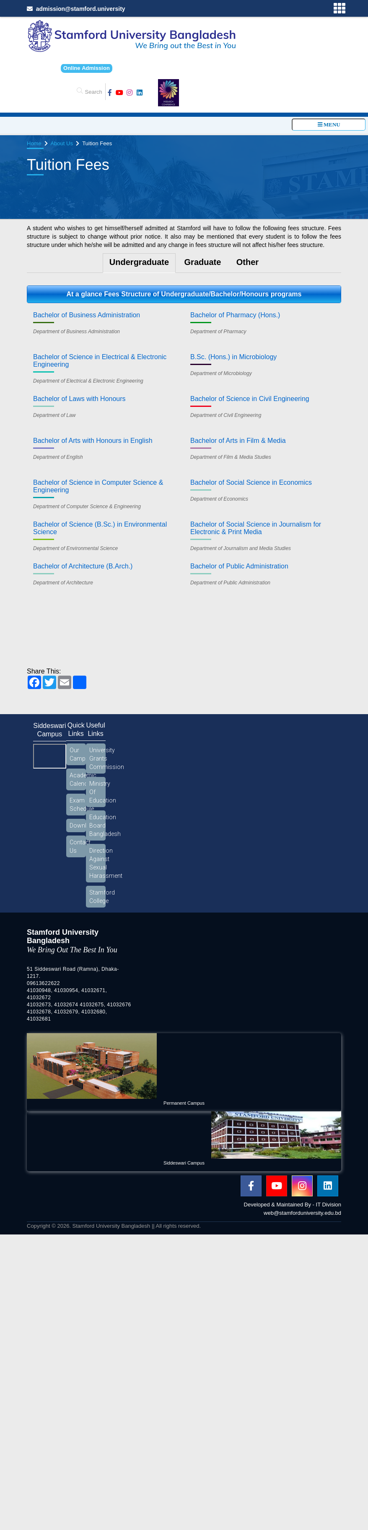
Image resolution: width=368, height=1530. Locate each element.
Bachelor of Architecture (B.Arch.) (82, 566)
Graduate (202, 262)
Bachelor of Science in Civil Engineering (249, 398)
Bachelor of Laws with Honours (79, 398)
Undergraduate (139, 262)
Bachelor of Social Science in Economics (251, 482)
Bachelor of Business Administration (86, 315)
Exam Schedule (78, 804)
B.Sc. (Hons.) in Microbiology (233, 356)
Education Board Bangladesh (97, 825)
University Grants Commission (97, 758)
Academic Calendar (78, 779)
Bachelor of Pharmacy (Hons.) (235, 315)
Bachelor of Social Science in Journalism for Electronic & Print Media (255, 528)
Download (78, 825)
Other (247, 262)
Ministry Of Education (97, 792)
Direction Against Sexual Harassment (97, 863)
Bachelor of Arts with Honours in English (93, 440)
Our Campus (78, 754)
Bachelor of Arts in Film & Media (238, 440)
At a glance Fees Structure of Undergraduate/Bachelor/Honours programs (183, 294)
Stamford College (97, 896)
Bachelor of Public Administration (239, 566)
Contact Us (78, 846)
